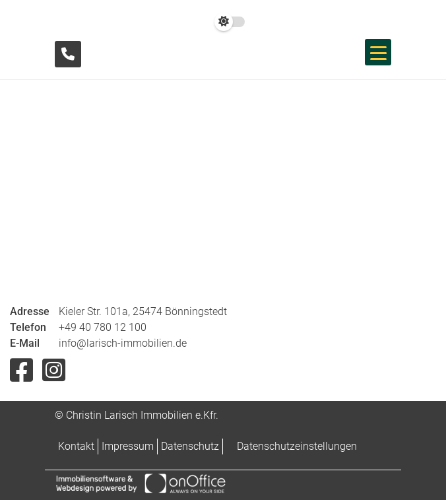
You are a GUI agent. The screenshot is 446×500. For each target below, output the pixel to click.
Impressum (128, 446)
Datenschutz (190, 446)
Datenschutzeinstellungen (297, 446)
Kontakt (76, 446)
